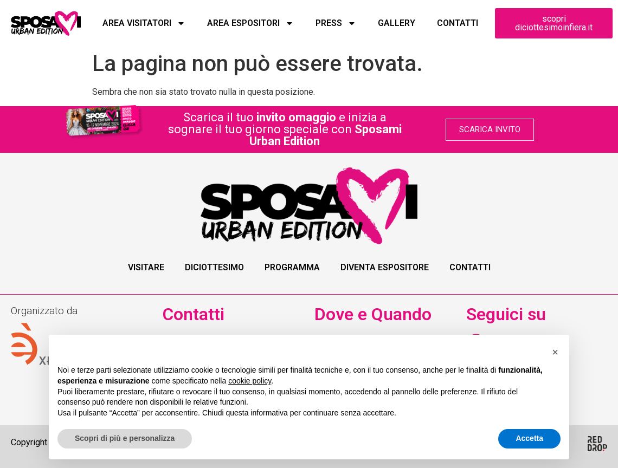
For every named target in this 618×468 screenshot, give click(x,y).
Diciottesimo (214, 267)
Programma (292, 267)
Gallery (396, 23)
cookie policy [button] (249, 380)
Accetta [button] (529, 438)
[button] (555, 352)
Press (336, 23)
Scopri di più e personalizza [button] (125, 438)
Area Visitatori (143, 23)
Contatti (457, 23)
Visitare (146, 267)
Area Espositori (250, 23)
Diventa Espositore (384, 267)
